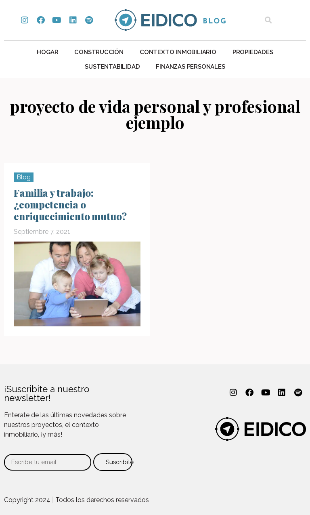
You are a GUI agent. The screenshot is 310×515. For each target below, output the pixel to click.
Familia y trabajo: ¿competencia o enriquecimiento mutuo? (70, 204)
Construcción (99, 52)
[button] (268, 20)
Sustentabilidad (112, 66)
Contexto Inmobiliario (178, 52)
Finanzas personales (190, 66)
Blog (24, 177)
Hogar (47, 52)
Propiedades (252, 52)
